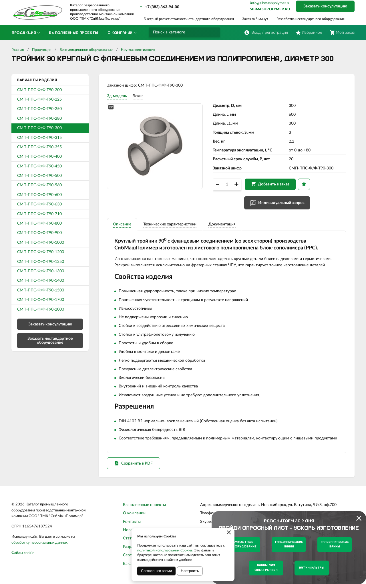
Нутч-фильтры (311, 567)
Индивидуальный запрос (281, 203)
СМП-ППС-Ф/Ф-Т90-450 (39, 166)
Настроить (190, 571)
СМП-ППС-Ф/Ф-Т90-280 (39, 119)
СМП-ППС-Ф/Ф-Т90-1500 (40, 290)
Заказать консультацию (325, 6)
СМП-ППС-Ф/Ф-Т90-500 (39, 176)
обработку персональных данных (39, 544)
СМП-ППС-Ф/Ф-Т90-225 (39, 99)
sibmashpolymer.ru (270, 9)
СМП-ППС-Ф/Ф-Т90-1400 (40, 281)
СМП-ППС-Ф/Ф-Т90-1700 (40, 300)
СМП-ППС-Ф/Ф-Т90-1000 (40, 243)
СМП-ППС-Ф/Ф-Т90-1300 (40, 271)
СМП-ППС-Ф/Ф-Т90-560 (39, 185)
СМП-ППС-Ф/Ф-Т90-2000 (40, 309)
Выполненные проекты (144, 506)
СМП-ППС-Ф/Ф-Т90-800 (39, 223)
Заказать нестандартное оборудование (50, 341)
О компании (134, 515)
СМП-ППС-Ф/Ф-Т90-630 (39, 204)
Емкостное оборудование (243, 544)
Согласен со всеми (156, 571)
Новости (131, 531)
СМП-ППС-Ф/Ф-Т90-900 (39, 233)
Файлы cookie (22, 554)
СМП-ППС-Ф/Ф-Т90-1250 (40, 262)
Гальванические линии (289, 544)
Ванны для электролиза (266, 568)
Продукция (41, 50)
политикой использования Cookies (164, 550)
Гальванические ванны (335, 544)
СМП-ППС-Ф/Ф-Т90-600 (39, 195)
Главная (17, 50)
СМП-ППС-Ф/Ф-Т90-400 (39, 157)
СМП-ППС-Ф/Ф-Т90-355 (39, 147)
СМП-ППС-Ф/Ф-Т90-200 (39, 90)
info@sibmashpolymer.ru (270, 3)
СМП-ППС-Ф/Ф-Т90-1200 (40, 252)
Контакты (132, 523)
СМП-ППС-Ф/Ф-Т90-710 (39, 214)
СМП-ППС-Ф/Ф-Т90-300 (39, 128)
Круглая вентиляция (138, 50)
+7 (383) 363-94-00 (162, 7)
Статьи (129, 540)
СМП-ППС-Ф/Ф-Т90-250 (39, 109)
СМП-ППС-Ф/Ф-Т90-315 (39, 138)
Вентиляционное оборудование (86, 50)
